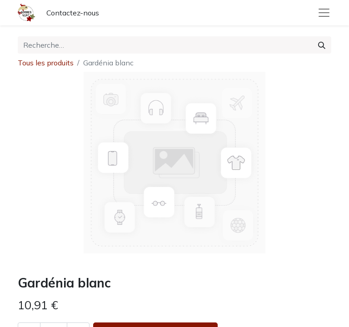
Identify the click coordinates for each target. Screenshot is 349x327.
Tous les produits (46, 62)
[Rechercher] (321, 45)
